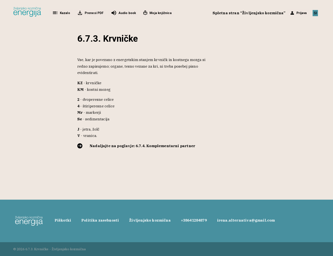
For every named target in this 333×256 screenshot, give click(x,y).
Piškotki (63, 220)
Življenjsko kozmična (150, 220)
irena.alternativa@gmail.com (246, 220)
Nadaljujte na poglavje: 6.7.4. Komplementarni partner (142, 146)
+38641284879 (194, 220)
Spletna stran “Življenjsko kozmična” (249, 13)
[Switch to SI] (315, 13)
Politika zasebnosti (100, 220)
